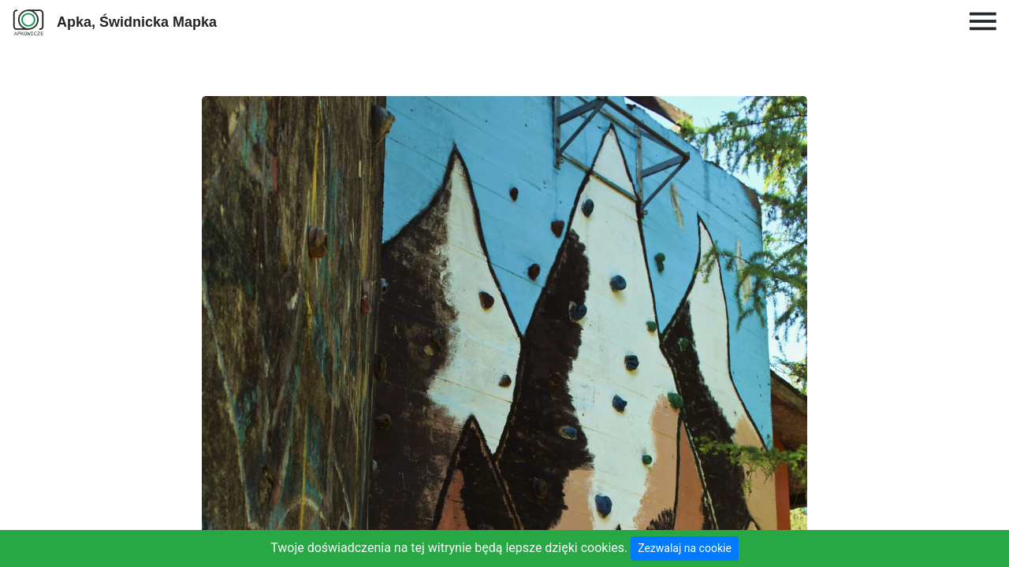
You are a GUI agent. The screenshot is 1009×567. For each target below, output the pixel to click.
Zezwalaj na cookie (685, 548)
